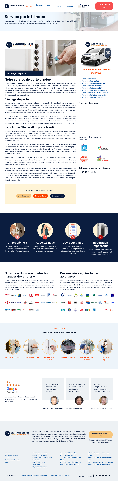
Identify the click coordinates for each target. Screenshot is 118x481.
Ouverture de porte (39, 455)
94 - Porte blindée (100, 462)
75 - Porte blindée (69, 455)
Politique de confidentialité (60, 475)
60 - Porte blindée (69, 453)
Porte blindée (90, 79)
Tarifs (58, 6)
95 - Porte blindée (99, 464)
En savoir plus (57, 196)
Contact (69, 6)
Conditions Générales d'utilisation (34, 475)
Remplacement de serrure (42, 457)
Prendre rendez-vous (13, 460)
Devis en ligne (40, 196)
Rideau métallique (38, 462)
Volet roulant (37, 464)
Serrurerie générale (39, 453)
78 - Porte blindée (70, 462)
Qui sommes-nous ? (43, 6)
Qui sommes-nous (11, 455)
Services (29, 6)
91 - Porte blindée (70, 464)
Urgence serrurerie (39, 467)
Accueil (7, 453)
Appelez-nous (23, 196)
